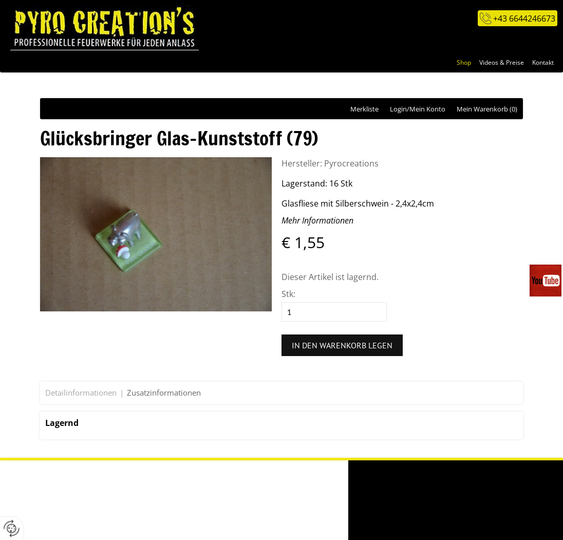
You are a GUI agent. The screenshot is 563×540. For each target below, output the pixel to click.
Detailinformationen (81, 392)
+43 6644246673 (524, 18)
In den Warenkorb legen (342, 345)
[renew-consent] (11, 528)
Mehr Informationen (317, 220)
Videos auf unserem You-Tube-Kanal (546, 280)
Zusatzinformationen (164, 392)
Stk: (288, 294)
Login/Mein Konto (417, 109)
